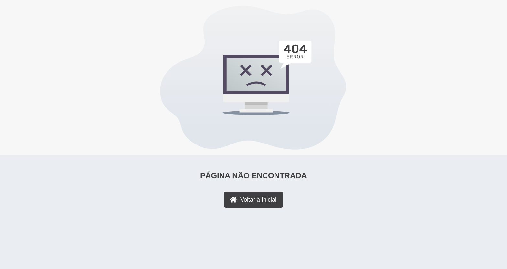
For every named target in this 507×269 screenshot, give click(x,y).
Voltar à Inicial (258, 199)
